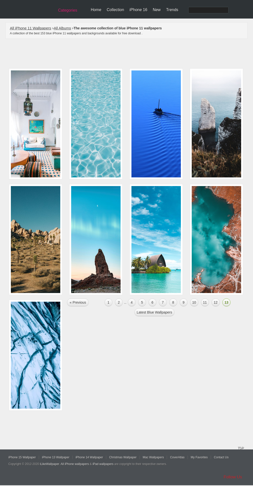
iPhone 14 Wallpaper (89, 457)
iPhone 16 (138, 10)
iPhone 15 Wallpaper (22, 457)
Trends (172, 10)
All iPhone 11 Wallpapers (30, 28)
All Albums (62, 28)
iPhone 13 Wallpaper (55, 457)
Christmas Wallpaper (123, 457)
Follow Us (233, 477)
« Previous (78, 302)
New (157, 10)
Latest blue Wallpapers (154, 312)
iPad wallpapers (103, 464)
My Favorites (199, 457)
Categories (67, 10)
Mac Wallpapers (153, 457)
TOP (241, 448)
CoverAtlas (177, 457)
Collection (115, 10)
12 (216, 302)
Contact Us (221, 457)
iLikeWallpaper (49, 464)
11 (205, 302)
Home (96, 10)
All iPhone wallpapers (75, 464)
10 (194, 302)
